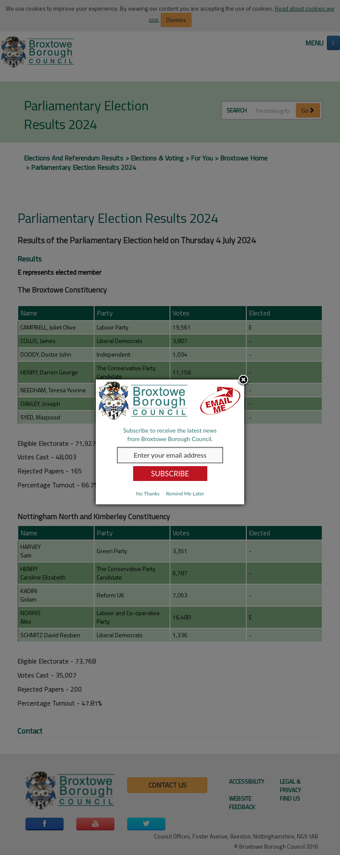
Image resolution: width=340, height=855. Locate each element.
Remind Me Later (185, 493)
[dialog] (170, 442)
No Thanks (147, 493)
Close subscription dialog (243, 380)
